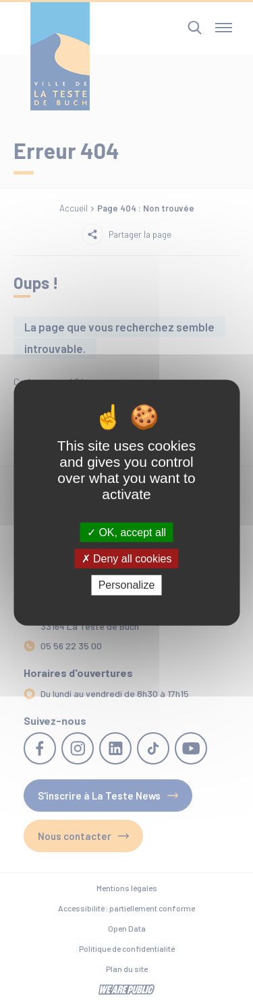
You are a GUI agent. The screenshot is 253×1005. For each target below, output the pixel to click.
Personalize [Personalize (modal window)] (127, 585)
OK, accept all (126, 532)
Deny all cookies (127, 558)
